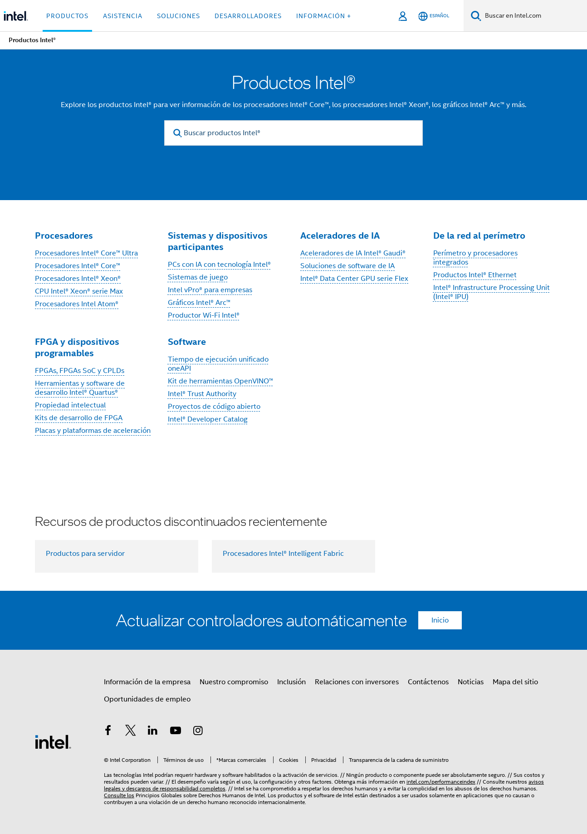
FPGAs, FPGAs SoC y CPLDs (79, 370)
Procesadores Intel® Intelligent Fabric (283, 553)
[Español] (433, 16)
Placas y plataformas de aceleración (93, 430)
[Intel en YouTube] (175, 732)
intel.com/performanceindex (440, 781)
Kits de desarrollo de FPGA (78, 417)
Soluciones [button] (178, 16)
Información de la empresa (147, 682)
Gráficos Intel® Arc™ (199, 302)
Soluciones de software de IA (347, 265)
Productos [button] (67, 16)
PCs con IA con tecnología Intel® (219, 264)
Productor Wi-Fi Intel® (204, 315)
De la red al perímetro (479, 235)
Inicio (440, 620)
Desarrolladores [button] (248, 16)
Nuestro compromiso (234, 682)
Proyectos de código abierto (214, 406)
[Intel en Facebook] (108, 732)
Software (187, 341)
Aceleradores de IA (340, 235)
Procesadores (64, 235)
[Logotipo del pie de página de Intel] (53, 741)
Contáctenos (428, 682)
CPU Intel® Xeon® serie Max (79, 291)
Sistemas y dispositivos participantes (218, 241)
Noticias (471, 682)
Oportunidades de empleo (147, 699)
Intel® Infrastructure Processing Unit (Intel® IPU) (491, 292)
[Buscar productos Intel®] (293, 133)
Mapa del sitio (515, 682)
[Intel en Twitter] (130, 732)
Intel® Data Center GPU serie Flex (354, 278)
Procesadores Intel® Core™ (77, 265)
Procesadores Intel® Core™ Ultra (86, 253)
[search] (177, 133)
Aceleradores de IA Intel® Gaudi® (353, 253)
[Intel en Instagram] (197, 732)
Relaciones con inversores (357, 682)
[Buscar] (476, 15)
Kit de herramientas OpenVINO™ (220, 381)
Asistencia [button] (122, 16)
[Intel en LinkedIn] (153, 732)
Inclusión (291, 682)
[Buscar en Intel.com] (534, 16)
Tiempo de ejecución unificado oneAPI (218, 364)
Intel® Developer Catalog (208, 419)
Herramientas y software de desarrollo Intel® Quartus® (80, 388)
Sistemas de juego (198, 277)
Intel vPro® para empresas (210, 289)
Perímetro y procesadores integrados (475, 258)
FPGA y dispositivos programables (77, 347)
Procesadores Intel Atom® (76, 304)
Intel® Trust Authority (202, 393)
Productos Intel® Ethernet (475, 275)
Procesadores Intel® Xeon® (78, 278)
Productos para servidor (85, 553)
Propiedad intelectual (70, 405)
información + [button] (323, 16)
